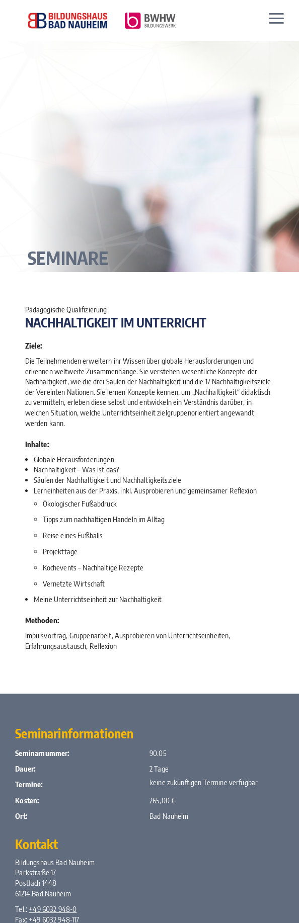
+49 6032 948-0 (53, 908)
